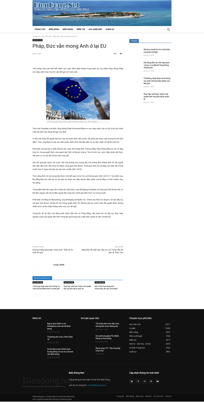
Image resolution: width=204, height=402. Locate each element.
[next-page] (38, 295)
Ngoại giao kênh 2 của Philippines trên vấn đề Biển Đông (59, 326)
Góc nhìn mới (46, 36)
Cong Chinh (58, 264)
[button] (168, 29)
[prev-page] (34, 295)
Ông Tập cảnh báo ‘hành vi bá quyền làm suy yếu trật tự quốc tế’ (156, 96)
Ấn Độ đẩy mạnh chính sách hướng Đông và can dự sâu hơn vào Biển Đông (60, 351)
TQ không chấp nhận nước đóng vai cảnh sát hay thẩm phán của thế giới (157, 80)
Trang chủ (36, 36)
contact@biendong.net (96, 385)
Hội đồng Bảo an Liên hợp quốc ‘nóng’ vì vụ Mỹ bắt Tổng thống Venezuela (157, 65)
